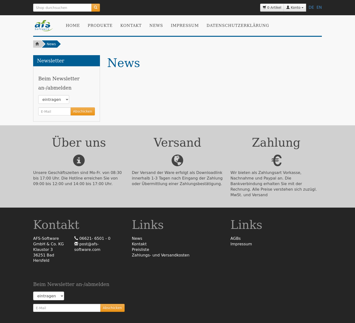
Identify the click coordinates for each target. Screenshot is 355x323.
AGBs (235, 238)
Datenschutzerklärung (238, 25)
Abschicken (82, 111)
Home (73, 25)
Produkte (100, 25)
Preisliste (140, 249)
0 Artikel (272, 7)
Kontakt (131, 25)
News (156, 25)
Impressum (185, 25)
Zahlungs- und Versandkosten (160, 255)
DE (311, 7)
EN (319, 7)
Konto (294, 7)
